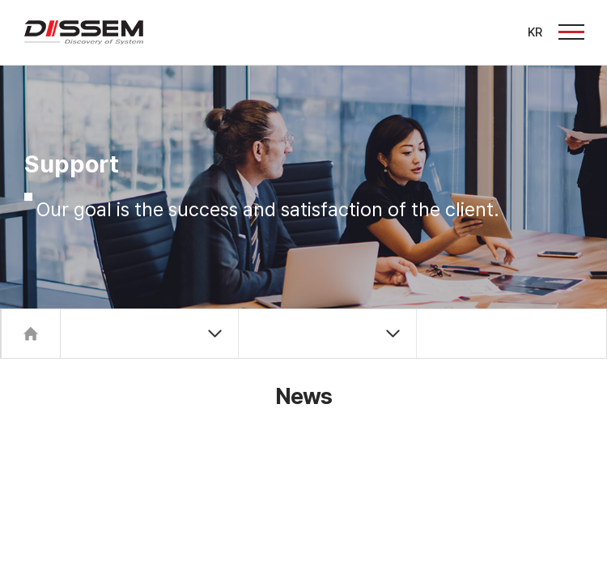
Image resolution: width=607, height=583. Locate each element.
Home (31, 333)
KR (535, 32)
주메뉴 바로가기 (0, 0)
